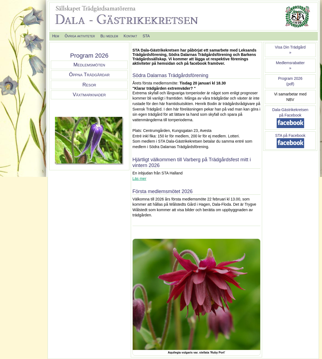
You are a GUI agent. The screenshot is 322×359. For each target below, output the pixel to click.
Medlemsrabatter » (290, 65)
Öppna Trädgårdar (89, 74)
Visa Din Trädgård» (290, 50)
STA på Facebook (290, 135)
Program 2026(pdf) (290, 81)
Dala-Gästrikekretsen (290, 110)
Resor (89, 84)
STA (146, 36)
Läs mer (139, 178)
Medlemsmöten (89, 64)
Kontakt (130, 36)
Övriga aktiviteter (80, 36)
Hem (55, 36)
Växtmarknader (89, 94)
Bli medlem (109, 36)
